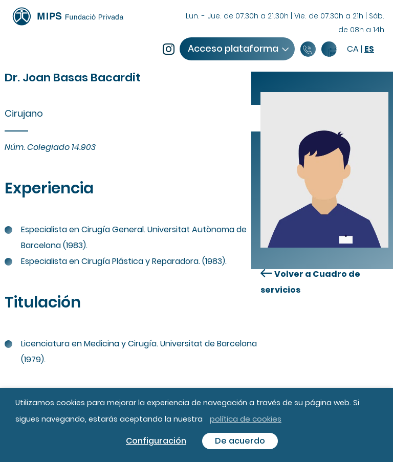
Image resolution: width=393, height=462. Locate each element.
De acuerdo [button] (240, 441)
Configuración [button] (156, 441)
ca (353, 49)
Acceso (238, 48)
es (369, 49)
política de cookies (245, 419)
